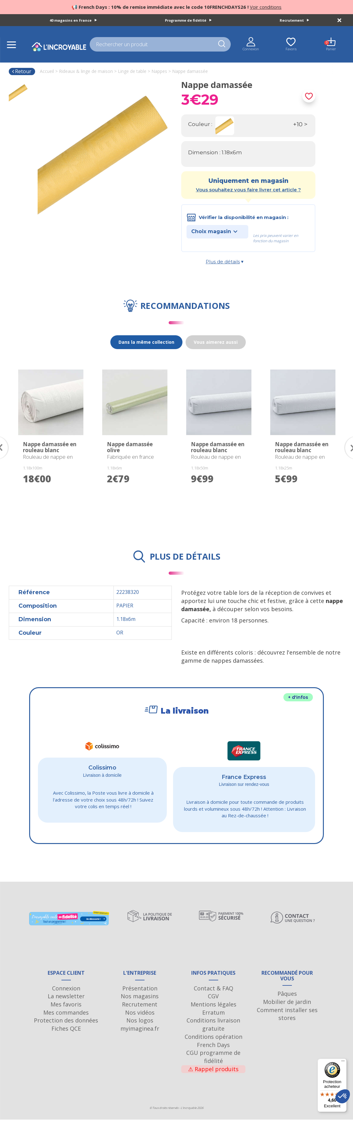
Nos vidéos (140, 1022)
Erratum (213, 1022)
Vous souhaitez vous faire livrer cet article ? (248, 190)
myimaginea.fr (139, 1038)
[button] (342, 1096)
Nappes (159, 71)
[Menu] (343, 1062)
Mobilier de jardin (287, 1011)
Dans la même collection (146, 342)
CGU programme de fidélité (213, 1066)
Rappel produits (213, 1078)
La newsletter (66, 1005)
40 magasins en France (73, 20)
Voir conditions (266, 7)
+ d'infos (298, 697)
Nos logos (139, 1029)
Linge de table (132, 71)
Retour (21, 71)
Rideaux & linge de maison (86, 71)
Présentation (139, 997)
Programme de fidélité (188, 20)
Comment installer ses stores (287, 1023)
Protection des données (66, 1029)
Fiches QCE (66, 1038)
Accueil (47, 71)
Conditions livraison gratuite (213, 1034)
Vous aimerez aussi (216, 342)
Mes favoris (66, 1013)
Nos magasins (140, 1005)
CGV (213, 1005)
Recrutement (294, 20)
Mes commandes (66, 1022)
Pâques (287, 1003)
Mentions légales (213, 1013)
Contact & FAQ (213, 997)
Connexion (66, 997)
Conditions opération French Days (213, 1050)
